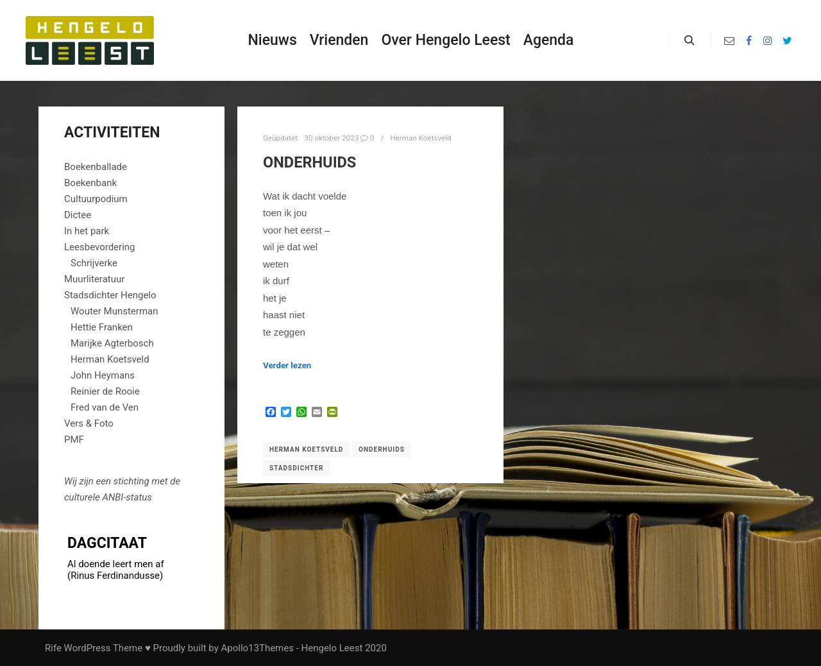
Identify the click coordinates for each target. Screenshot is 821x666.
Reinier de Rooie (105, 391)
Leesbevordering (99, 247)
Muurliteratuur (94, 279)
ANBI (112, 497)
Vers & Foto (89, 423)
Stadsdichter (296, 468)
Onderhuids (309, 162)
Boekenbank (90, 183)
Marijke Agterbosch (112, 343)
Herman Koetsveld (420, 137)
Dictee (77, 215)
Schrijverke (94, 263)
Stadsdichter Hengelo (110, 295)
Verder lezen (287, 365)
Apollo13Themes (257, 648)
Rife (53, 648)
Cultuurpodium (96, 199)
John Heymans (103, 375)
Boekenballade (95, 167)
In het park (86, 231)
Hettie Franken (102, 327)
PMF (74, 439)
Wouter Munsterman (114, 311)
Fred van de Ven (105, 407)
